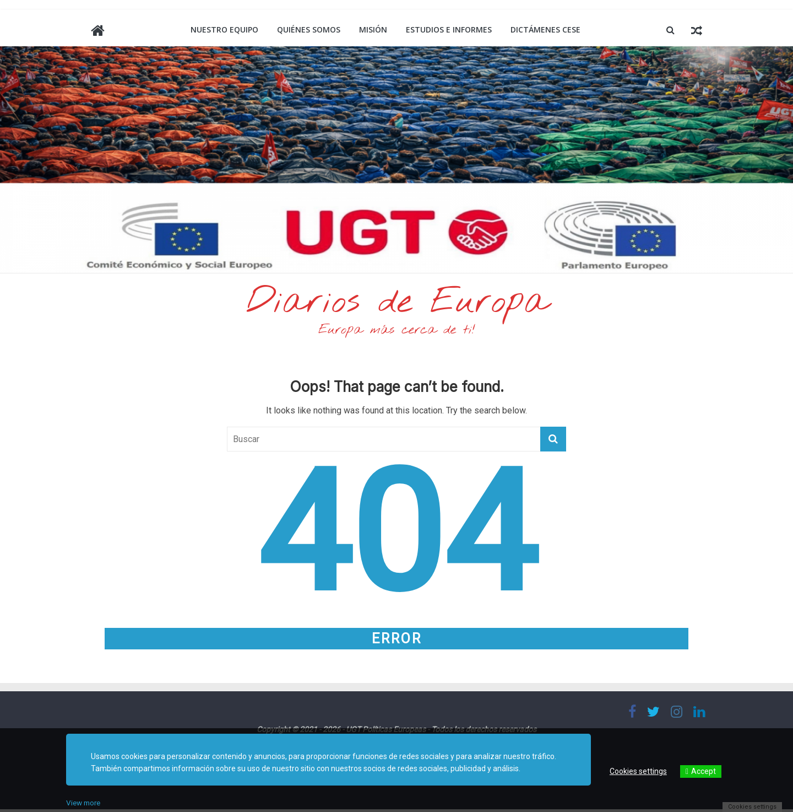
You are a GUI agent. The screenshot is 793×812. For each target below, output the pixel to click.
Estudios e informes (449, 29)
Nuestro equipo (224, 29)
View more (85, 803)
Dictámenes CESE (545, 29)
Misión (373, 29)
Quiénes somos (308, 29)
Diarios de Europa (396, 304)
